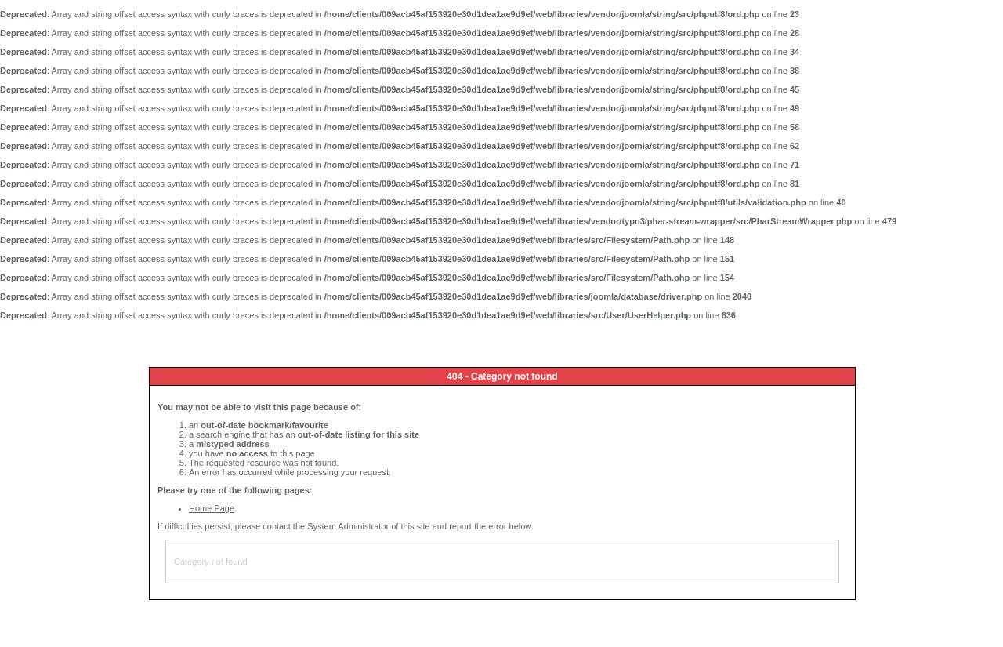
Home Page (211, 508)
